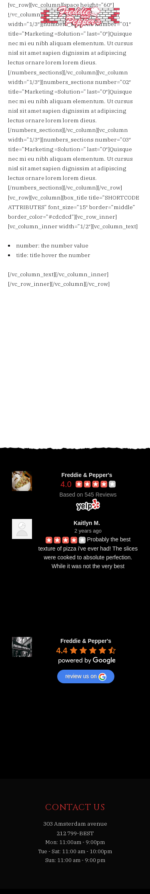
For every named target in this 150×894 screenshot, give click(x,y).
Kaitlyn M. (87, 523)
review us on (85, 677)
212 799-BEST (75, 833)
